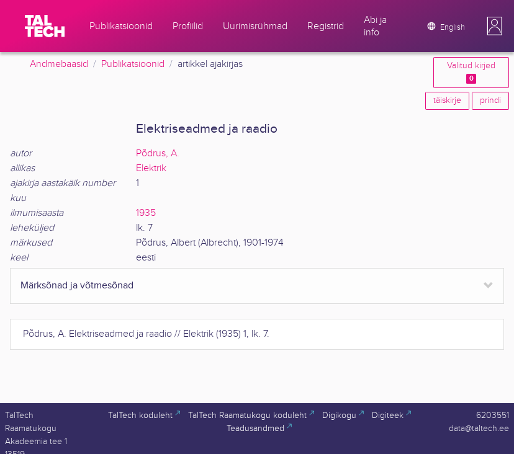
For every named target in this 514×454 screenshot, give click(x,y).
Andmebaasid (59, 64)
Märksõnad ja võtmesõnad (76, 286)
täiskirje (447, 100)
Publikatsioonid (133, 64)
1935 (146, 213)
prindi (490, 100)
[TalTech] (45, 26)
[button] (494, 26)
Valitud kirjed (471, 72)
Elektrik (151, 168)
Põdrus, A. (157, 153)
